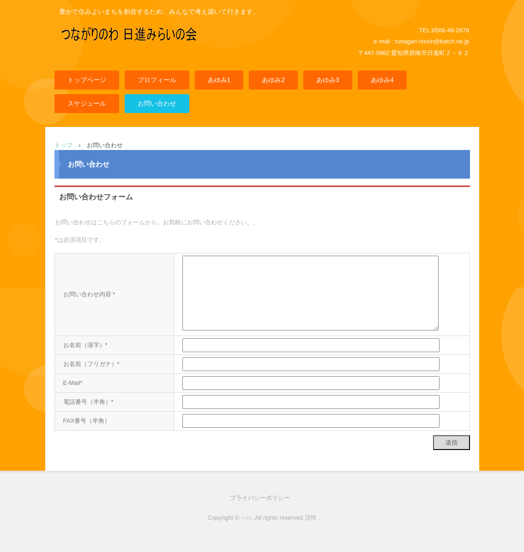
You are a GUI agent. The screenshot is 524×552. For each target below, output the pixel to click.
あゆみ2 (273, 80)
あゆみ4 (382, 80)
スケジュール (86, 103)
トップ (63, 145)
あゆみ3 (327, 80)
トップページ (86, 80)
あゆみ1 (219, 80)
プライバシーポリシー (260, 497)
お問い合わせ (157, 103)
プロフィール (157, 80)
